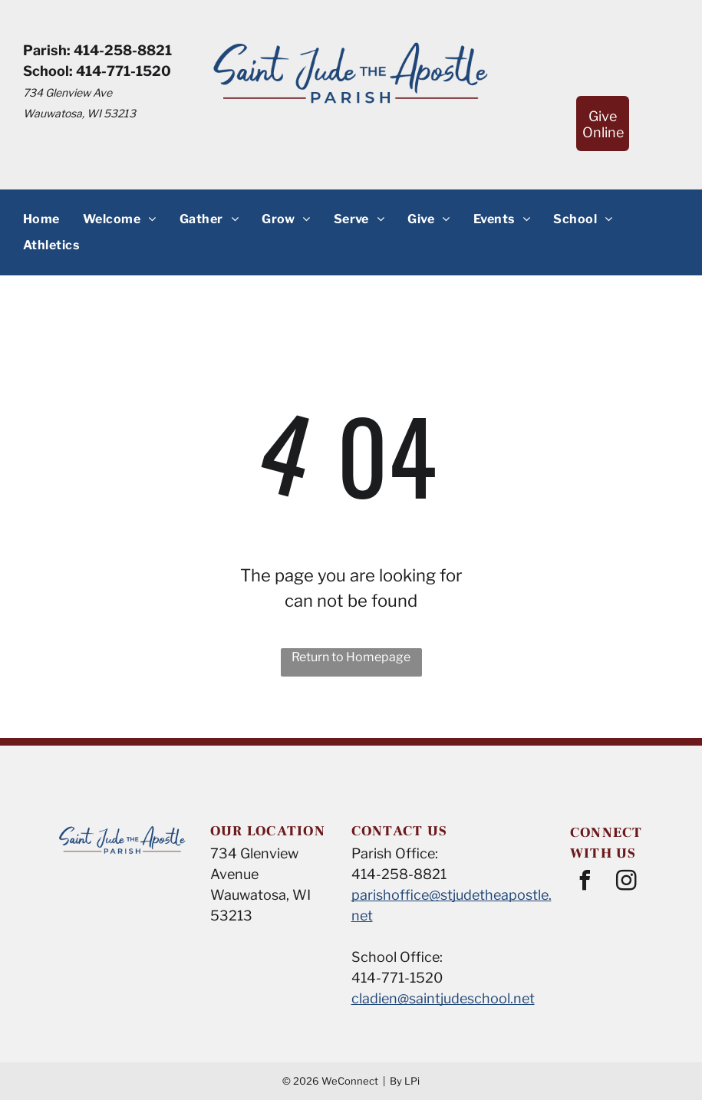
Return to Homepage (351, 657)
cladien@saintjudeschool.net (443, 998)
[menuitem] (41, 219)
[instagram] (626, 882)
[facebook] (585, 882)
